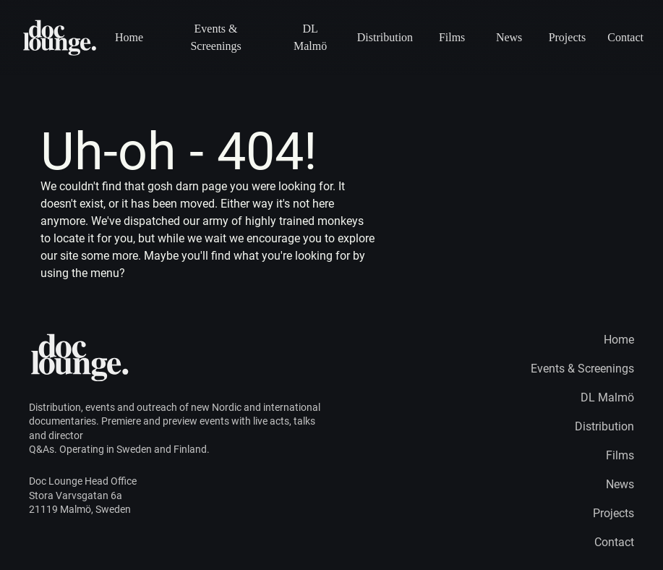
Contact (625, 37)
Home (129, 37)
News (509, 37)
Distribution (384, 37)
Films (452, 37)
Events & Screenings (215, 37)
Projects (567, 37)
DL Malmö (310, 37)
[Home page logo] (60, 38)
